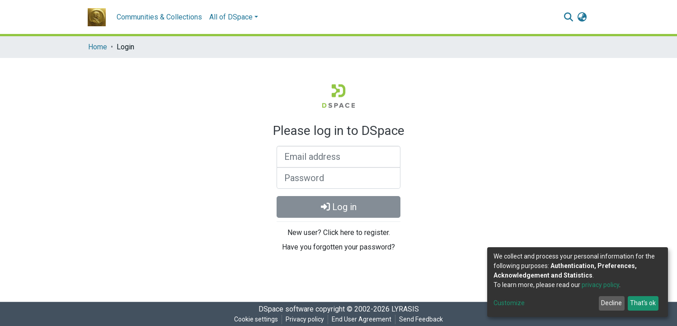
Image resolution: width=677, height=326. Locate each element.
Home (97, 47)
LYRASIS (405, 309)
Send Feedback (421, 319)
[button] (581, 17)
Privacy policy (305, 319)
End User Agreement (361, 319)
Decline (611, 303)
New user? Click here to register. (338, 232)
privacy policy (600, 284)
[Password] (338, 178)
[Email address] (338, 157)
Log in (339, 206)
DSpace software (286, 309)
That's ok (643, 303)
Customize (509, 303)
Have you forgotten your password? (338, 247)
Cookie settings (256, 319)
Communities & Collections (159, 17)
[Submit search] (568, 17)
